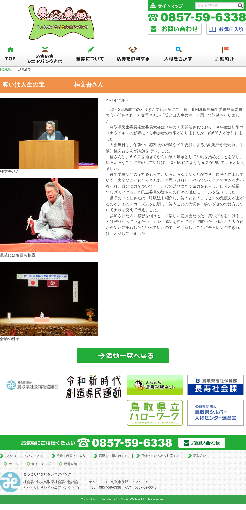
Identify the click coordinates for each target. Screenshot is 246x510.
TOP (10, 55)
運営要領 (70, 464)
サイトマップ (41, 464)
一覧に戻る (123, 355)
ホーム (13, 464)
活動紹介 (224, 55)
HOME (6, 69)
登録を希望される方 (71, 456)
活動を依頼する (132, 55)
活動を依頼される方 (113, 456)
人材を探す (178, 55)
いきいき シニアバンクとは (23, 456)
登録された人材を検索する (160, 456)
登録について (89, 55)
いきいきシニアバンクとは (44, 55)
